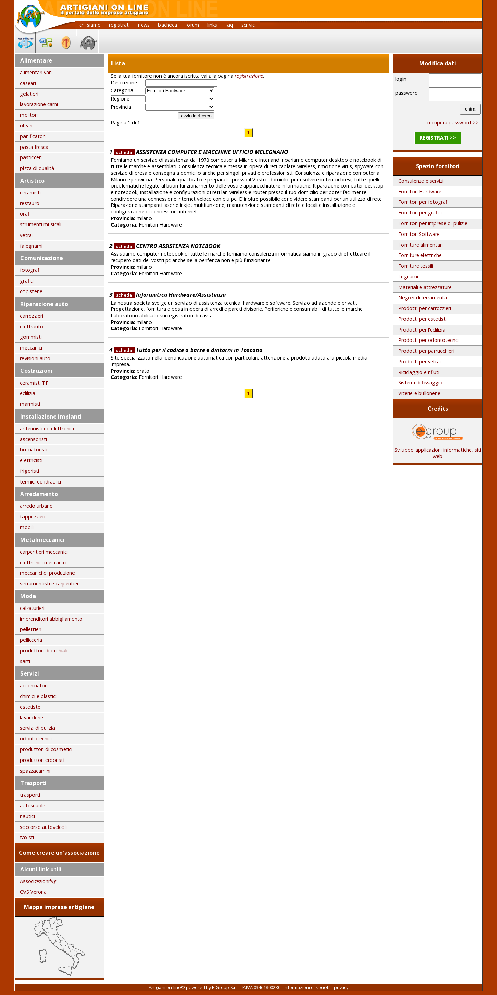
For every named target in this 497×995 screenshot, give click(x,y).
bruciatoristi (33, 449)
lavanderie (31, 717)
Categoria (122, 90)
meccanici (31, 347)
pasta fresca (34, 147)
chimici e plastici (38, 696)
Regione (120, 99)
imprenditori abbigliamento (51, 618)
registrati (119, 24)
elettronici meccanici (43, 562)
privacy (341, 987)
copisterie (31, 291)
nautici (27, 816)
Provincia (121, 107)
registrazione (249, 76)
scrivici (248, 24)
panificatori (33, 136)
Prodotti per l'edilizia (421, 329)
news (144, 24)
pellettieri (30, 629)
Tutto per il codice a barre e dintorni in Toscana (188, 350)
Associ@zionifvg (38, 881)
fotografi (30, 270)
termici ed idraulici (40, 481)
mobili (27, 527)
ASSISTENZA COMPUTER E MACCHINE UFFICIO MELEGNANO (201, 152)
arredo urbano (36, 506)
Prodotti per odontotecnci (428, 340)
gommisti (31, 337)
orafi (25, 213)
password (406, 92)
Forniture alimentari (420, 244)
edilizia (27, 393)
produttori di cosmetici (46, 749)
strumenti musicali (40, 224)
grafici (27, 280)
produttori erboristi (42, 760)
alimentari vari (36, 72)
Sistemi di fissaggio (420, 382)
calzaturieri (32, 608)
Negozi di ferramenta (422, 297)
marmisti (30, 404)
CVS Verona (33, 892)
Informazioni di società (307, 987)
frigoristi (29, 471)
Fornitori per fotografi (423, 202)
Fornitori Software (419, 234)
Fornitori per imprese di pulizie (432, 223)
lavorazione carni (39, 104)
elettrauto (31, 326)
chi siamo (90, 24)
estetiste (30, 707)
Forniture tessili (415, 265)
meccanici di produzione (47, 573)
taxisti (27, 837)
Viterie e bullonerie (419, 393)
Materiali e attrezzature (425, 287)
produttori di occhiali (43, 650)
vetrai (26, 235)
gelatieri (29, 93)
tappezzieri (32, 516)
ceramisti (30, 192)
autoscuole (32, 805)
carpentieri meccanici (44, 551)
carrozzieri (31, 316)
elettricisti (31, 460)
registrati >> (438, 137)
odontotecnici (36, 738)
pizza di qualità (37, 168)
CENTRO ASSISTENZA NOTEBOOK (167, 246)
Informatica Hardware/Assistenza (170, 294)
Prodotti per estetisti (422, 319)
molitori (29, 115)
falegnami (31, 245)
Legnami (408, 276)
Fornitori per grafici (420, 212)
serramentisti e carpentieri (50, 583)
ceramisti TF (34, 383)
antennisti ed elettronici (47, 428)
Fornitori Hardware (419, 191)
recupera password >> (453, 122)
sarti (25, 661)
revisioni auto (35, 358)
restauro (29, 203)
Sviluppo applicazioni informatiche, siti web (437, 451)
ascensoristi (33, 439)
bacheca (167, 24)
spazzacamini (35, 770)
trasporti (30, 795)
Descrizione (124, 82)
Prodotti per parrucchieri (426, 350)
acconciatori (34, 685)
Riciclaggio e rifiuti (418, 372)
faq (229, 24)
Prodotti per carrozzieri (424, 308)
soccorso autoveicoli (43, 827)
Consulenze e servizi (421, 181)
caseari (28, 83)
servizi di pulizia (37, 728)
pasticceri (31, 157)
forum (192, 24)
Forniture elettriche (420, 255)
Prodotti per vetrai (419, 361)
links (212, 24)
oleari (26, 125)
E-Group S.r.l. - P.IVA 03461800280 (246, 987)
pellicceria (31, 640)
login (400, 79)
